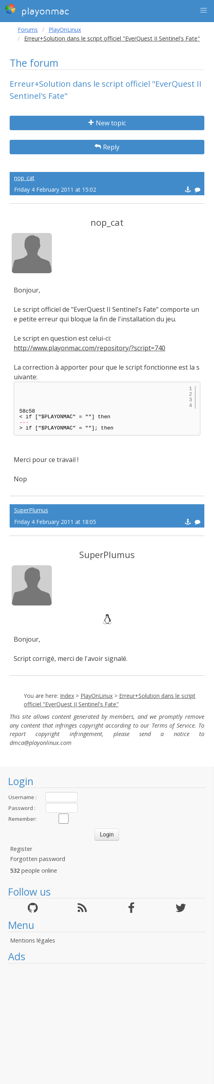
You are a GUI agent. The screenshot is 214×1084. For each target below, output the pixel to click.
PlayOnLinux (65, 29)
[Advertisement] (107, 1023)
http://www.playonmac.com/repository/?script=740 (89, 348)
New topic (107, 123)
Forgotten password (37, 859)
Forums (28, 29)
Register (21, 849)
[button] (203, 10)
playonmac (37, 10)
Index (67, 695)
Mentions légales (32, 940)
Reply (107, 147)
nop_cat (24, 178)
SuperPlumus (31, 510)
